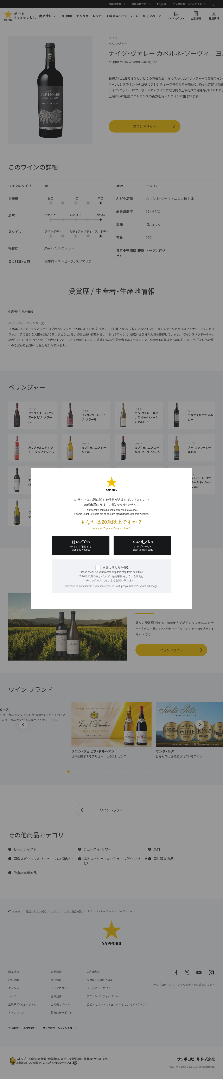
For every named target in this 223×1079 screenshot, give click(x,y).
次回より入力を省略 (116, 567)
